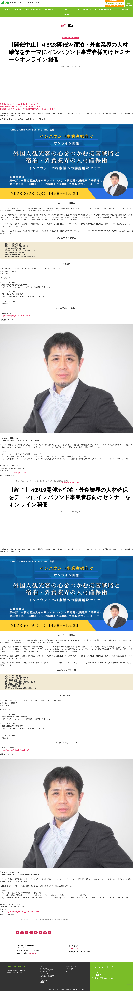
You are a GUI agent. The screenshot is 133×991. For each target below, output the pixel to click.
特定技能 (65, 481)
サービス (7, 9)
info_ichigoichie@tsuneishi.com (17, 473)
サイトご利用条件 (69, 968)
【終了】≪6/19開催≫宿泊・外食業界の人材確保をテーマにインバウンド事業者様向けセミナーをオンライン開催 (69, 497)
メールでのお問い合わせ (108, 967)
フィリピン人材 (30, 481)
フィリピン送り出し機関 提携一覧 (81, 9)
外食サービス (49, 481)
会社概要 (66, 14)
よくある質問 (124, 9)
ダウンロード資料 (62, 9)
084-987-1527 (115, 3)
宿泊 (55, 481)
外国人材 (38, 481)
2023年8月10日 (76, 66)
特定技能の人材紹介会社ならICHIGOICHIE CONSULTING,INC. (68, 989)
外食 (42, 481)
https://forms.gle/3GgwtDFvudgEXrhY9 (16, 750)
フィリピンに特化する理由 (33, 9)
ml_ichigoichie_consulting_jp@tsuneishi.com (22, 912)
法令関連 (67, 971)
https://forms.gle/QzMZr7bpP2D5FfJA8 (16, 316)
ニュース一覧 (68, 970)
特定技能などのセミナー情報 (70, 37)
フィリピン (21, 481)
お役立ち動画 (49, 9)
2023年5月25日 (76, 512)
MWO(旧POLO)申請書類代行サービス (106, 9)
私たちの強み (18, 9)
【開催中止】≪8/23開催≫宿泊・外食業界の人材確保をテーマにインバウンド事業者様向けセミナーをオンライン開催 (69, 52)
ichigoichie (66, 66)
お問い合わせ (129, 5)
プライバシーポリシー (70, 966)
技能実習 (59, 481)
